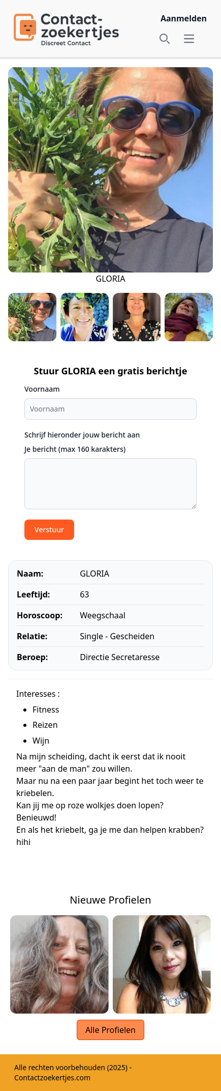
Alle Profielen (110, 1029)
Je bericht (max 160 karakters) (74, 449)
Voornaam (41, 389)
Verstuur (49, 529)
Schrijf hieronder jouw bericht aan (82, 435)
